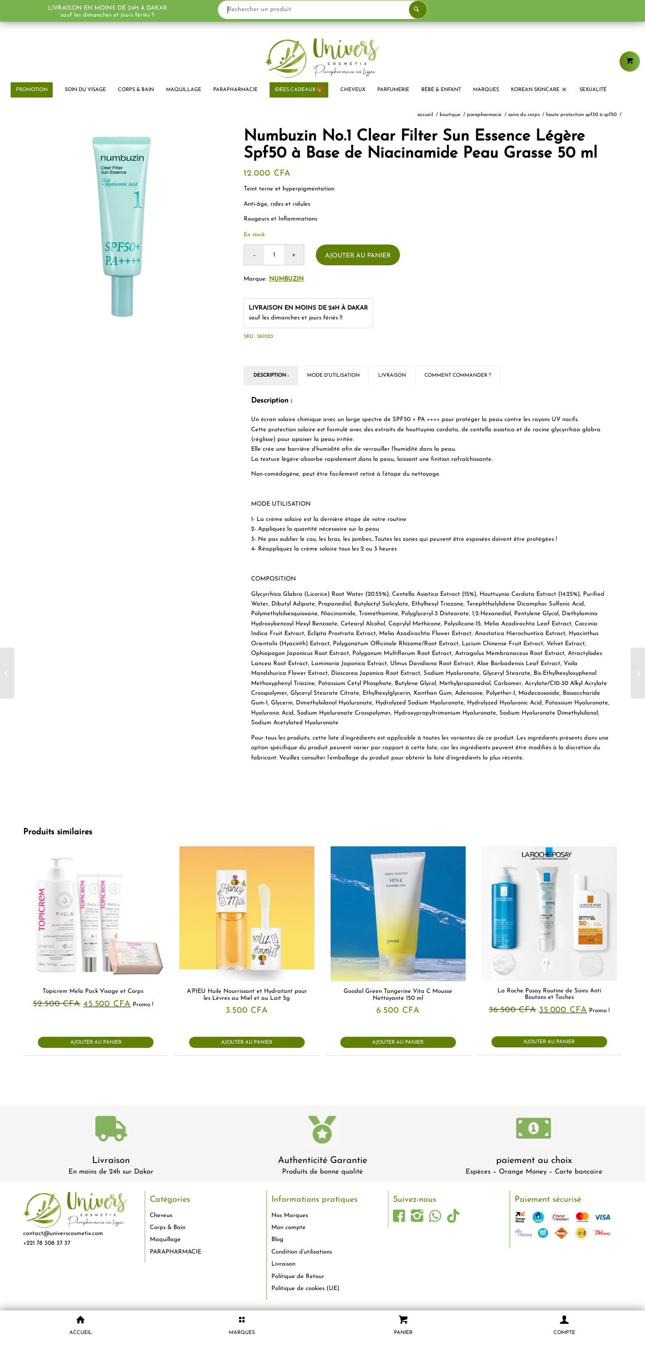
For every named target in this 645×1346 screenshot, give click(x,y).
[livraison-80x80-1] (110, 1130)
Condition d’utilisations (301, 1252)
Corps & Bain (167, 1227)
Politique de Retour (297, 1276)
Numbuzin (286, 279)
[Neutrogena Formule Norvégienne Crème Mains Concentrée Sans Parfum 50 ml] (638, 673)
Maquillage (165, 1239)
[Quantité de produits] (274, 255)
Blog (277, 1239)
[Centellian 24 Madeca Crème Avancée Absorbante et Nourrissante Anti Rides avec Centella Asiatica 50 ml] (7, 673)
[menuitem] (32, 90)
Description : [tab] (271, 375)
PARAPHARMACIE (175, 1252)
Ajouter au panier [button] (96, 1042)
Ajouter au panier (358, 255)
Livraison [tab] (392, 375)
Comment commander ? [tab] (457, 375)
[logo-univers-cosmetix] (323, 58)
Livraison (111, 1160)
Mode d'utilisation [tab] (333, 375)
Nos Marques (289, 1215)
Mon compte (288, 1227)
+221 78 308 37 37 (46, 1243)
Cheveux (161, 1215)
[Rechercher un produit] (322, 9)
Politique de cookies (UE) (305, 1288)
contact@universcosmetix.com (63, 1233)
